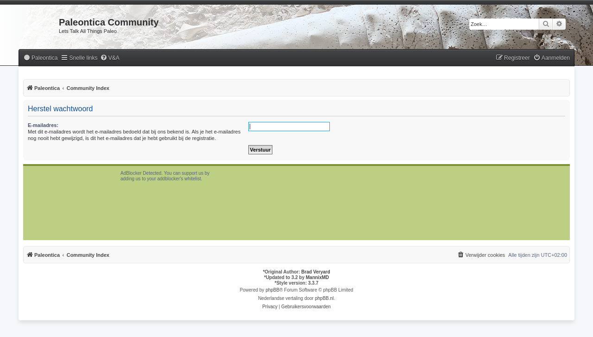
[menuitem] (40, 58)
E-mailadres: (43, 125)
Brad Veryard (315, 271)
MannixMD (317, 277)
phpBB (272, 289)
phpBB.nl (324, 298)
